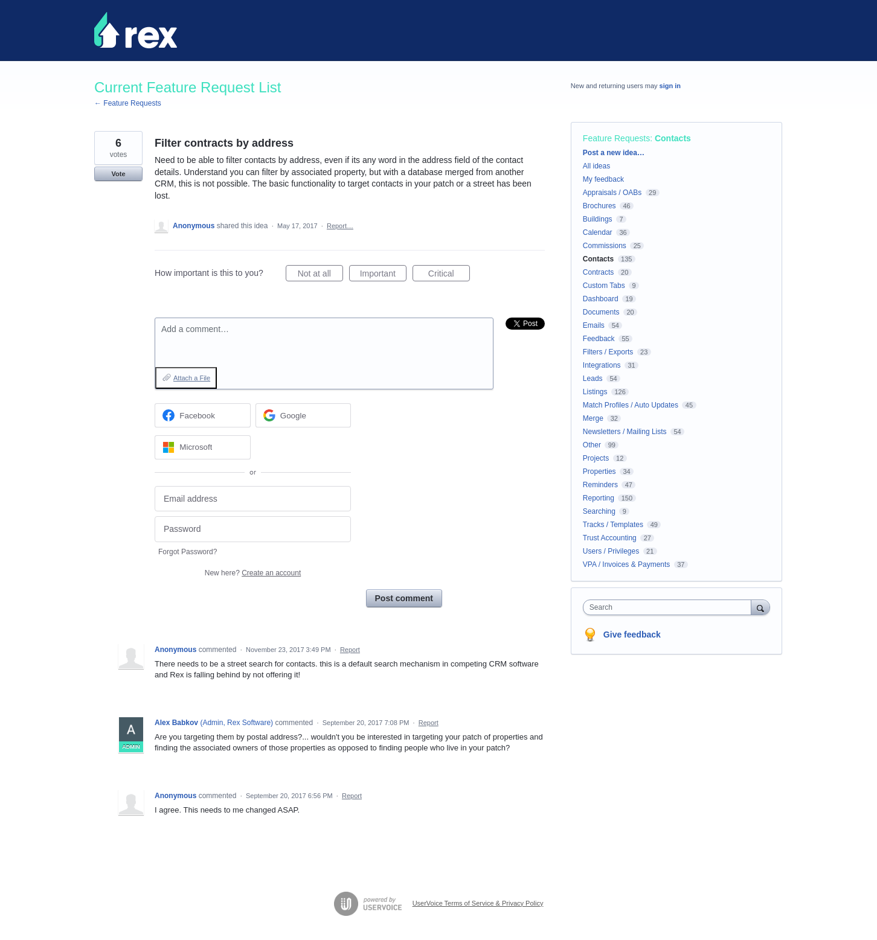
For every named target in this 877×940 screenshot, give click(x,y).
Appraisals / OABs (612, 192)
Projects (596, 458)
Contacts (673, 138)
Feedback (599, 338)
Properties (599, 471)
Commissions (604, 245)
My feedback (603, 179)
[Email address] (253, 499)
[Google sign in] (303, 415)
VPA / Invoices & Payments (626, 564)
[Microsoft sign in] (203, 447)
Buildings (597, 219)
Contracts (598, 272)
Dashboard (600, 299)
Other (592, 445)
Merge (593, 418)
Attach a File (191, 378)
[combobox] (670, 607)
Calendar (597, 232)
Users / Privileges (611, 551)
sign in (670, 85)
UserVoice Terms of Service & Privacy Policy (478, 903)
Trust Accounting (610, 538)
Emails (594, 325)
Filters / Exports (608, 352)
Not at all (320, 275)
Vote (118, 173)
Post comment (404, 598)
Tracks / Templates (613, 524)
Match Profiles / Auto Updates (630, 405)
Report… (340, 225)
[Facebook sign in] (203, 415)
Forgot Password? (187, 552)
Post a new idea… (613, 153)
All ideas (596, 166)
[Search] (760, 607)
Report (350, 649)
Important (383, 275)
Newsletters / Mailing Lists (625, 431)
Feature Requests (616, 138)
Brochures (599, 206)
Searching (599, 511)
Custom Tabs (604, 285)
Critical (449, 275)
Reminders (600, 485)
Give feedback (632, 634)
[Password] (253, 529)
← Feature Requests (127, 103)
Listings (595, 392)
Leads (593, 378)
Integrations (602, 365)
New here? (253, 573)
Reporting (598, 498)
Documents (601, 312)
